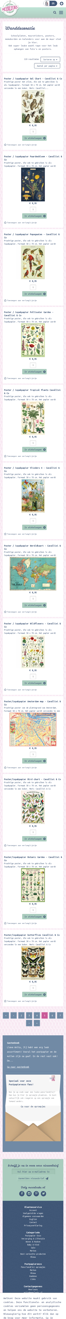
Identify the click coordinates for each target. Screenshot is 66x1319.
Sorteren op (50, 59)
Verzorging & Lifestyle (33, 1239)
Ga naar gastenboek (18, 1067)
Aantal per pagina (47, 66)
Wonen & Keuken (33, 1242)
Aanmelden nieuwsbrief (31, 1178)
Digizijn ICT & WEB (52, 1315)
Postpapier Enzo (33, 1236)
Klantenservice (33, 1207)
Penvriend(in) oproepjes (33, 1267)
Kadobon (33, 1276)
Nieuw (33, 1257)
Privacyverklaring (33, 1225)
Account (33, 1210)
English (33, 1219)
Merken (33, 1251)
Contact (33, 1222)
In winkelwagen (33, 138)
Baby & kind (33, 1245)
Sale (33, 1248)
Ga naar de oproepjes (33, 1106)
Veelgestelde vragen (33, 1213)
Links (33, 1279)
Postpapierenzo (33, 1264)
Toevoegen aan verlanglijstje (22, 145)
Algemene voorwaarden (33, 1216)
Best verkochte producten (33, 1254)
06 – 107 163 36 (33, 1295)
